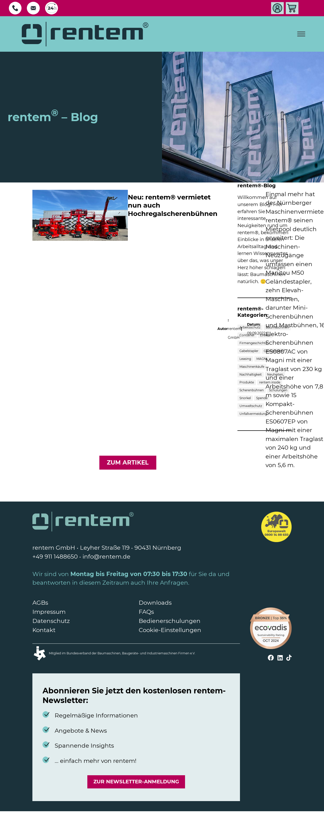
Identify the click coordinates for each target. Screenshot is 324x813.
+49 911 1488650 (55, 556)
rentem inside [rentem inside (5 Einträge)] (269, 382)
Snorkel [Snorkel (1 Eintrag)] (245, 398)
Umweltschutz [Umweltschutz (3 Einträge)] (250, 406)
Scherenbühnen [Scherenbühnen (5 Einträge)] (251, 390)
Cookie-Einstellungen (170, 630)
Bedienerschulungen (169, 621)
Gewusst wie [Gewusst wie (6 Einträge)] (273, 351)
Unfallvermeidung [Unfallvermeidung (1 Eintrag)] (253, 414)
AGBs (40, 602)
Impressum (49, 611)
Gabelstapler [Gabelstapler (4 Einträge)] (248, 351)
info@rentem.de (106, 556)
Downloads (155, 602)
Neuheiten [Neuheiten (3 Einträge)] (275, 374)
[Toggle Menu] (301, 34)
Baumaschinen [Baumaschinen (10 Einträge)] (277, 327)
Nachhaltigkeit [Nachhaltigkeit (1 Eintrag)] (250, 374)
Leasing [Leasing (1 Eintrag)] (245, 359)
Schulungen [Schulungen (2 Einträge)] (278, 390)
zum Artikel (128, 462)
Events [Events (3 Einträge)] (265, 335)
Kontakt (43, 630)
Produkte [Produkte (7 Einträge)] (246, 382)
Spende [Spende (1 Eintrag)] (262, 398)
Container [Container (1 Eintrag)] (247, 335)
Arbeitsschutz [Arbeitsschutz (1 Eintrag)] (249, 327)
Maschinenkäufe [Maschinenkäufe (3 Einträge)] (251, 366)
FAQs (146, 611)
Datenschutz (51, 621)
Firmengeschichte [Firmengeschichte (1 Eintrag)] (253, 343)
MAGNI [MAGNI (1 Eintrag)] (261, 359)
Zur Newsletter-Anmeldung (136, 782)
